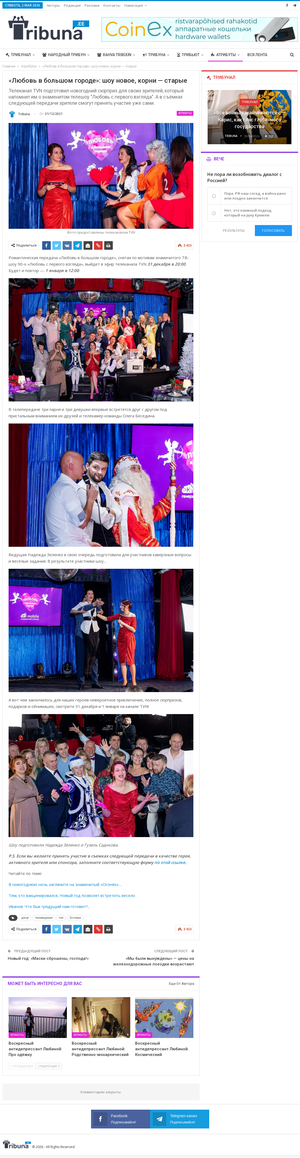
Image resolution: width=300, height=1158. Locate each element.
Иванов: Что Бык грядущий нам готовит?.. (49, 906)
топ (61, 917)
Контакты (111, 5)
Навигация (133, 5)
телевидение (44, 917)
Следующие (49, 1066)
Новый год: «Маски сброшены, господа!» (48, 958)
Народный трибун (64, 55)
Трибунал (18, 55)
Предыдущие (21, 1066)
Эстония (75, 917)
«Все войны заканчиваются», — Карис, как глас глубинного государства (249, 119)
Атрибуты (223, 55)
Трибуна (154, 55)
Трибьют (188, 55)
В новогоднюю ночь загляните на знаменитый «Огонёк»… (65, 884)
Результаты (233, 230)
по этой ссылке (169, 862)
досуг (25, 917)
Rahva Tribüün (114, 55)
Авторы (53, 5)
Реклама (92, 5)
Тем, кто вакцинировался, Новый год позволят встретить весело (72, 895)
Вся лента (257, 55)
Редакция (72, 5)
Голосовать (273, 230)
